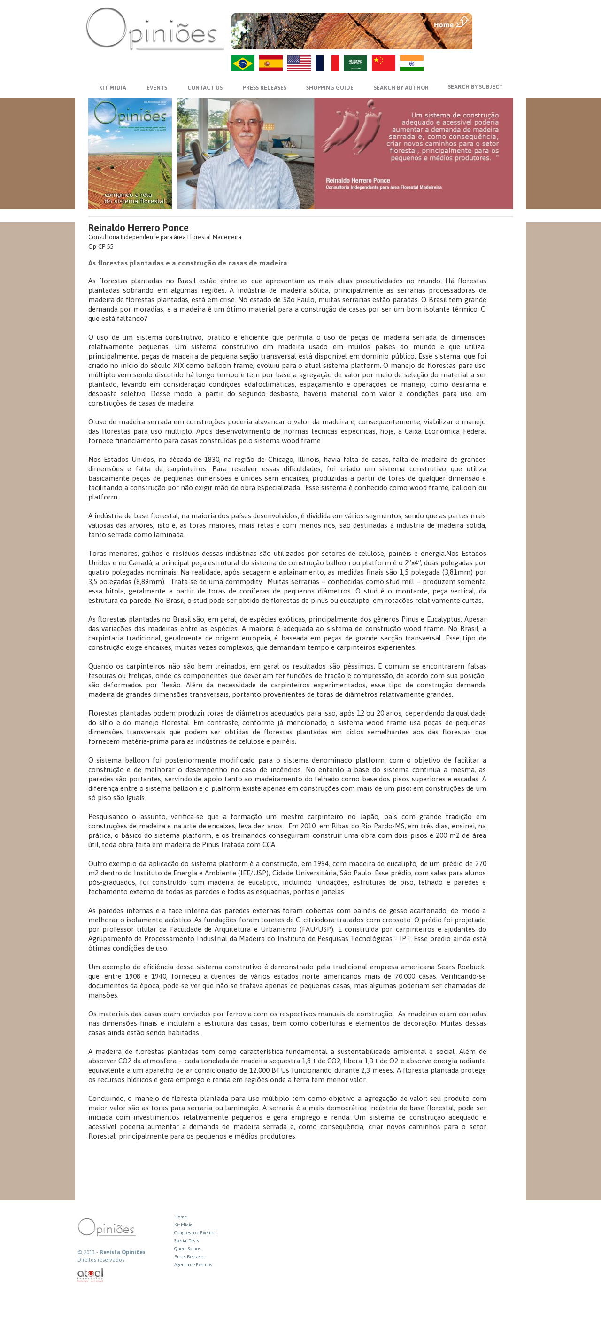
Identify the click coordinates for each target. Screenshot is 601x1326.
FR (327, 63)
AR (355, 63)
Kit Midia (183, 1224)
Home (180, 1216)
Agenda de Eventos (193, 1264)
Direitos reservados (100, 1259)
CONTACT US (205, 88)
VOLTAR (494, 40)
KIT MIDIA (112, 88)
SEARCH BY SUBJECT (475, 87)
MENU (494, 21)
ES (271, 63)
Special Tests (186, 1240)
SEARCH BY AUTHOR (401, 88)
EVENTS (156, 88)
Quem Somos (187, 1248)
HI (412, 63)
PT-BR (242, 63)
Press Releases (190, 1256)
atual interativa (90, 1275)
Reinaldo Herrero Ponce (138, 227)
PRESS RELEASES (264, 88)
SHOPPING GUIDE (330, 88)
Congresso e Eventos (195, 1232)
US (299, 63)
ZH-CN (383, 63)
